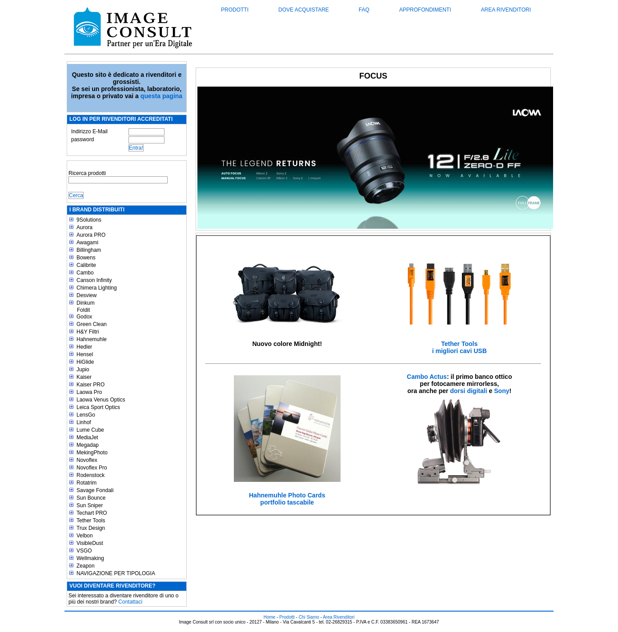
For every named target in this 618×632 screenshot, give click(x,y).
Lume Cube (90, 430)
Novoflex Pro (91, 468)
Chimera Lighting (96, 288)
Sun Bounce (90, 498)
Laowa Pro (89, 392)
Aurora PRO (90, 235)
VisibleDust (89, 543)
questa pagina (161, 95)
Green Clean (91, 324)
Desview (86, 295)
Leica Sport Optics (98, 407)
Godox (84, 317)
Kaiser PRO (90, 385)
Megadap (87, 445)
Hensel (84, 354)
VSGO (84, 551)
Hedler (84, 347)
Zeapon (85, 566)
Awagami (87, 242)
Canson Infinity (94, 280)
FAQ (364, 10)
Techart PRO (91, 513)
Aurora (84, 227)
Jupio (82, 369)
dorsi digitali (468, 390)
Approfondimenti (425, 10)
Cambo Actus (427, 376)
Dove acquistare (303, 10)
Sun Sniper (89, 505)
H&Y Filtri (87, 332)
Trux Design (90, 528)
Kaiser (84, 377)
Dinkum (85, 303)
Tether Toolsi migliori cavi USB (459, 347)
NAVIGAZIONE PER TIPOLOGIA (115, 573)
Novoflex (86, 460)
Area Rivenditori (506, 10)
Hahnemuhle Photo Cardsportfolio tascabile (287, 499)
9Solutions (88, 220)
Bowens (86, 257)
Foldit (83, 310)
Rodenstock (90, 475)
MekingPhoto (92, 452)
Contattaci (130, 602)
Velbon (84, 536)
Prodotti (235, 10)
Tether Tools (90, 520)
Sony (501, 390)
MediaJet (87, 437)
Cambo (85, 273)
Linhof (83, 422)
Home (270, 617)
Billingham (88, 250)
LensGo (85, 415)
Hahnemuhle (91, 339)
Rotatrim (86, 483)
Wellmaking (90, 558)
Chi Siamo (309, 617)
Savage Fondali (94, 490)
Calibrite (86, 265)
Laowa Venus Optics (100, 400)
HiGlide (85, 362)
